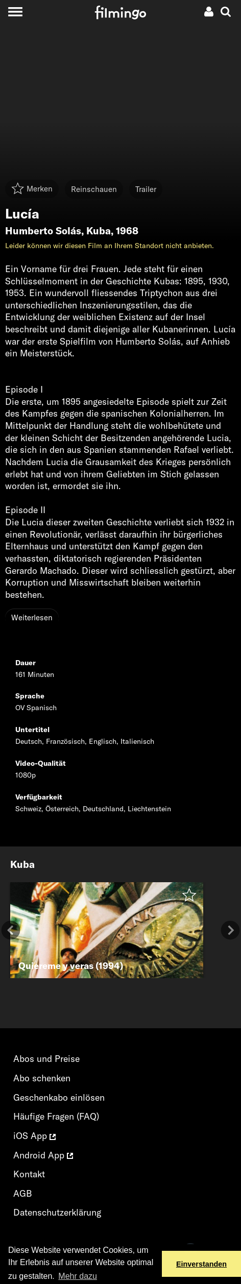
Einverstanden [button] (201, 1264)
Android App (43, 1155)
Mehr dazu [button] (77, 1276)
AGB (22, 1193)
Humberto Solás (43, 231)
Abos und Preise (46, 1058)
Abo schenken (41, 1078)
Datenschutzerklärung (57, 1212)
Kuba (98, 231)
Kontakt (29, 1174)
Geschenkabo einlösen (59, 1097)
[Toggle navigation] (15, 11)
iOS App (34, 1136)
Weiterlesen (32, 617)
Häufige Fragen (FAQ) (56, 1116)
